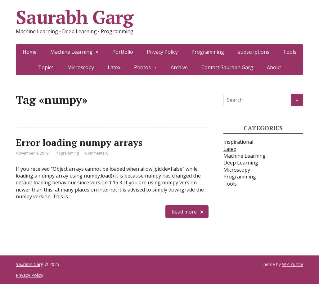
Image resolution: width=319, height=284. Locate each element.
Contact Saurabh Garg (227, 67)
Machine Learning (71, 51)
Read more (184, 211)
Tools (289, 51)
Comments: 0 (96, 153)
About (274, 67)
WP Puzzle (292, 264)
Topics (46, 67)
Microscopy (80, 67)
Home (30, 51)
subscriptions (253, 51)
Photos (142, 67)
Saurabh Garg (74, 17)
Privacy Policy (162, 51)
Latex (114, 67)
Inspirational (238, 141)
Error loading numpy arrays (79, 142)
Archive (179, 67)
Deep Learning (240, 162)
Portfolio (122, 51)
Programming (207, 51)
